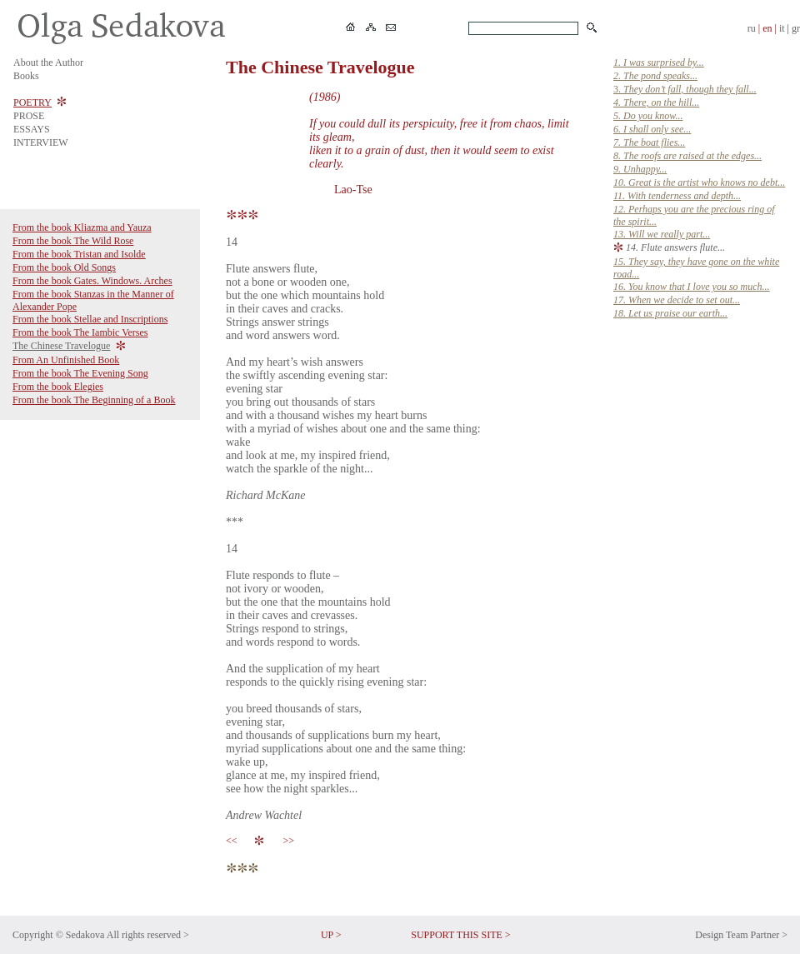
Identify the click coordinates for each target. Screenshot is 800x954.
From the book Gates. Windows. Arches (92, 281)
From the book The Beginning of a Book (93, 400)
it (782, 28)
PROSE (28, 116)
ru (752, 28)
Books (26, 76)
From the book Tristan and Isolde (79, 254)
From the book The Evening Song (80, 373)
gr (796, 28)
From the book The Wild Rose (72, 241)
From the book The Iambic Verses (80, 332)
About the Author (48, 62)
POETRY (32, 102)
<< (234, 841)
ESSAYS (31, 129)
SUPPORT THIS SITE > (460, 935)
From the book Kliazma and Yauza (82, 227)
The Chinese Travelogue (61, 346)
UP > (331, 935)
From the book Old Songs (64, 267)
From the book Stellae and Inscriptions (90, 319)
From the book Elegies (57, 386)
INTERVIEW (40, 142)
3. (685, 89)
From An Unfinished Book (65, 360)
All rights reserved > (148, 935)
